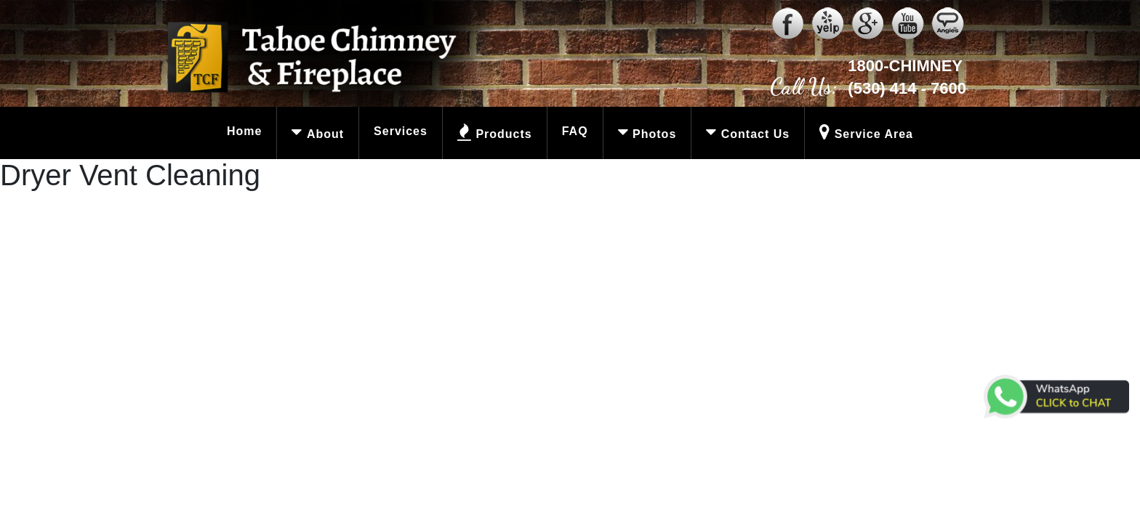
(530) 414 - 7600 (907, 88)
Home (244, 131)
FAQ (575, 131)
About (312, 133)
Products (487, 133)
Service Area (861, 133)
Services (401, 131)
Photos (641, 133)
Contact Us (743, 133)
